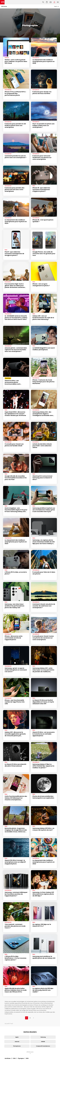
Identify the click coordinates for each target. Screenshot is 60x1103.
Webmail (50, 2)
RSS (27, 1058)
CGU (14, 1058)
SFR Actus (4, 6)
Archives (7, 1058)
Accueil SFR (2, 2)
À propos (21, 1058)
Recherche (43, 2)
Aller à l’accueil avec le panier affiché (47, 2)
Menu (58, 2)
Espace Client (54, 2)
